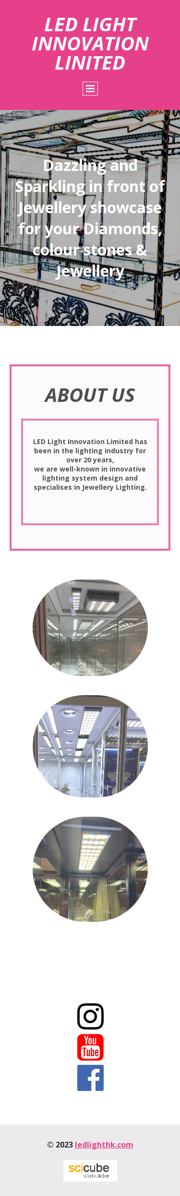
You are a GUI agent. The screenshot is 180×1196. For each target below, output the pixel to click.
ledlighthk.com (104, 1144)
